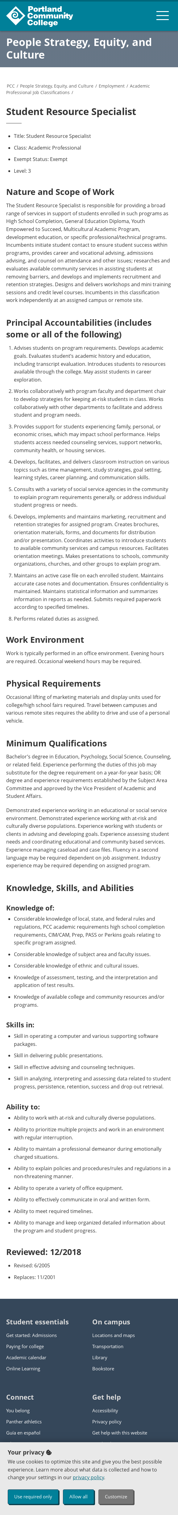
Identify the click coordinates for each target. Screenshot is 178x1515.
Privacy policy (107, 1421)
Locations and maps (113, 1335)
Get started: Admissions (31, 1335)
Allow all (78, 1496)
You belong (18, 1410)
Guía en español (23, 1433)
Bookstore (103, 1368)
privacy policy (88, 1477)
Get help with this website (119, 1433)
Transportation (107, 1346)
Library (99, 1357)
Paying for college (25, 1346)
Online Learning (23, 1368)
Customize (116, 1496)
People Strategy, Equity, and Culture (79, 48)
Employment (112, 86)
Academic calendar (26, 1357)
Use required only (33, 1496)
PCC (11, 86)
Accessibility (105, 1410)
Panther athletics (24, 1421)
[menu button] (162, 15)
